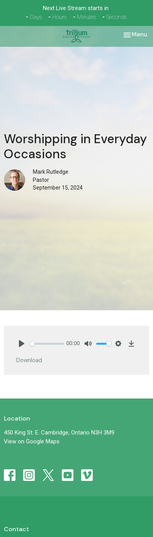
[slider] (47, 343)
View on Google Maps (32, 441)
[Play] (21, 343)
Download (29, 360)
